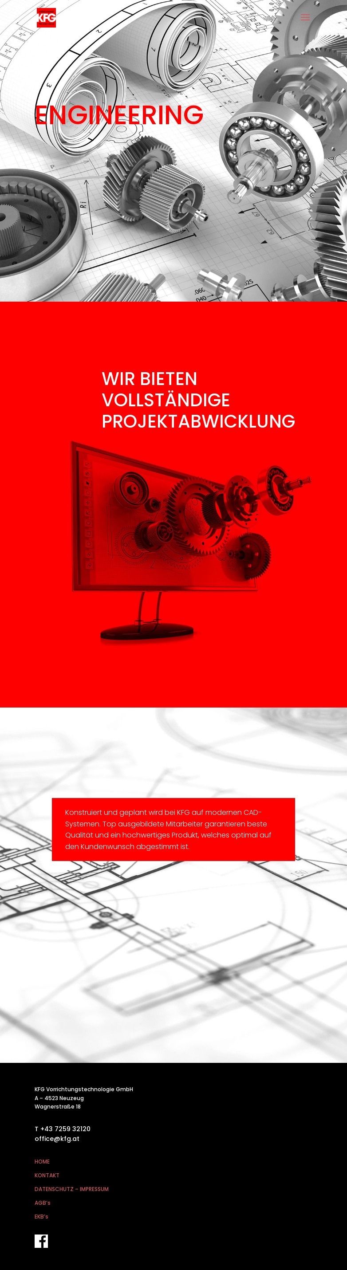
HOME (42, 1161)
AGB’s (43, 1203)
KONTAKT (47, 1175)
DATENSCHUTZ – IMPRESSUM (72, 1189)
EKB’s (41, 1216)
